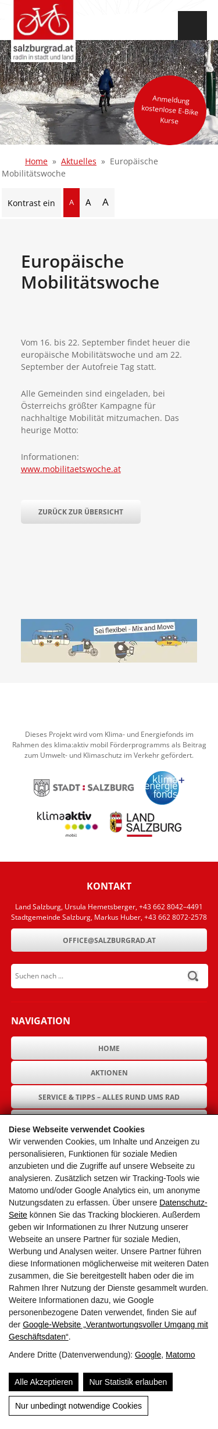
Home (36, 161)
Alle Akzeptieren (44, 1382)
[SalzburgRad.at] (43, 31)
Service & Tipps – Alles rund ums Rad (109, 1097)
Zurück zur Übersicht (80, 512)
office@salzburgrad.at (109, 940)
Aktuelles (79, 161)
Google (148, 1354)
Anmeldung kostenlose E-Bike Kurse (170, 109)
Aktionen (109, 1073)
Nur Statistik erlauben (128, 1382)
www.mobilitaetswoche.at (71, 468)
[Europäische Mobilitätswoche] (109, 659)
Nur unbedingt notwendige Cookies (78, 1405)
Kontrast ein (31, 202)
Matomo (180, 1354)
